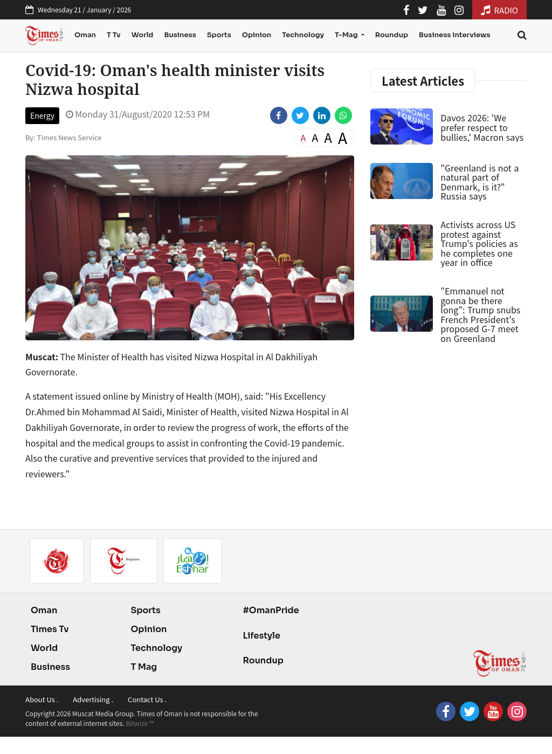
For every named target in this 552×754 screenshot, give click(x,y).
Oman (85, 34)
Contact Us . (147, 699)
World (143, 34)
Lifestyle (261, 635)
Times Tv (50, 629)
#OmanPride (271, 610)
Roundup (391, 34)
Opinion (256, 34)
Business (180, 34)
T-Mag (347, 34)
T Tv (114, 34)
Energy (42, 115)
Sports (219, 34)
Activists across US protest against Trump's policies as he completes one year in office (479, 243)
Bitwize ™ (140, 723)
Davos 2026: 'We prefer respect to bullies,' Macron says (481, 127)
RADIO (499, 10)
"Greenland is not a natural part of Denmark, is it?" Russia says (479, 182)
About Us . (41, 699)
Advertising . (93, 699)
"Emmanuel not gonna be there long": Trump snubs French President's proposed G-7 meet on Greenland (480, 314)
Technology (303, 34)
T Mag (143, 667)
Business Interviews (455, 34)
